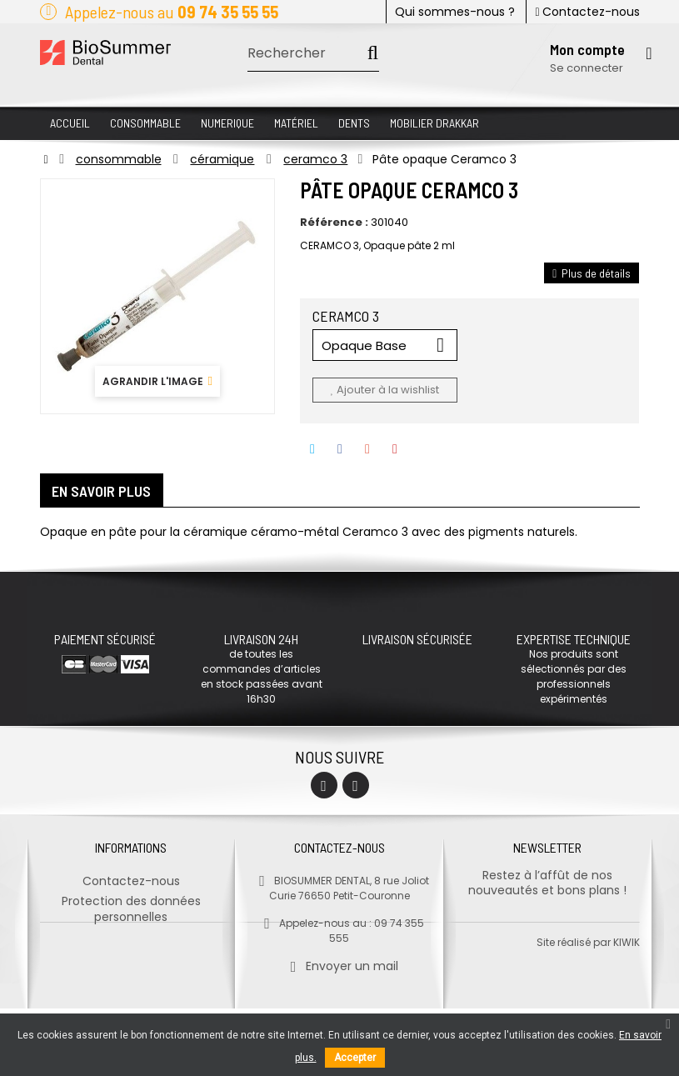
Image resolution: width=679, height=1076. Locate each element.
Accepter (355, 1057)
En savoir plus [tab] (102, 491)
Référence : (334, 222)
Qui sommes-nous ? (455, 11)
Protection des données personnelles (131, 903)
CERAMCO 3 (347, 316)
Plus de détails (591, 273)
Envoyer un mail (339, 960)
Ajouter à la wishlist (385, 390)
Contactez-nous (587, 11)
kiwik (626, 1010)
